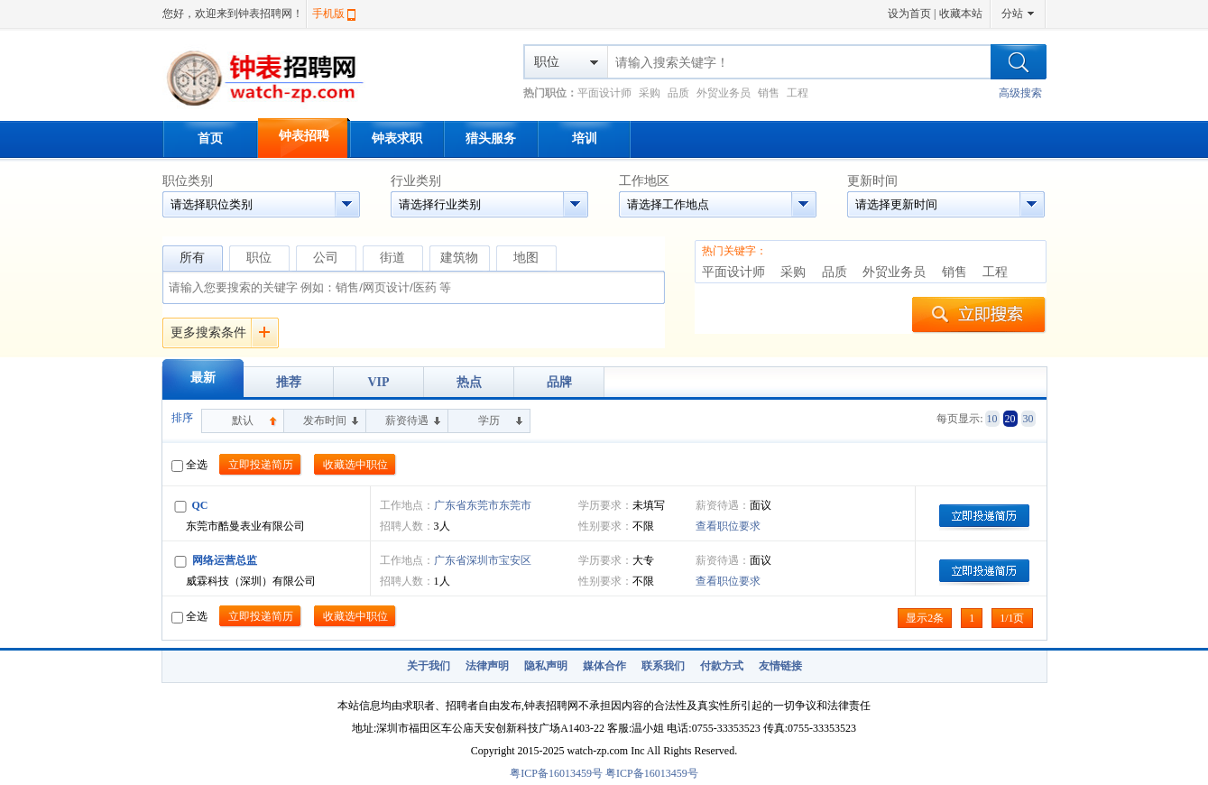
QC (200, 505)
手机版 (328, 13)
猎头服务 (491, 138)
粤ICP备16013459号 (556, 773)
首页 (210, 138)
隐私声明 (545, 666)
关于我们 (428, 666)
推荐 (288, 382)
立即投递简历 (260, 464)
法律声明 (487, 666)
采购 (649, 93)
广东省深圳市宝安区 (482, 560)
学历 (489, 420)
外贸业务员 (723, 93)
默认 (243, 420)
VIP (378, 382)
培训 (584, 138)
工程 (797, 93)
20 (1010, 418)
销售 (768, 93)
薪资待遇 (407, 420)
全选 (189, 464)
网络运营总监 (224, 560)
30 (1028, 418)
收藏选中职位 (355, 464)
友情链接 (780, 666)
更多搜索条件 (208, 332)
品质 (678, 93)
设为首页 (909, 13)
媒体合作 (604, 666)
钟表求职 (397, 138)
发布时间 (324, 420)
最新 (203, 377)
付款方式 (721, 666)
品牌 (559, 382)
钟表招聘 (304, 136)
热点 (469, 382)
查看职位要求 (728, 526)
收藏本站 (960, 13)
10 (992, 418)
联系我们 (663, 666)
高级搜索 (1020, 93)
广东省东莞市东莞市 (482, 505)
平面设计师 (604, 93)
